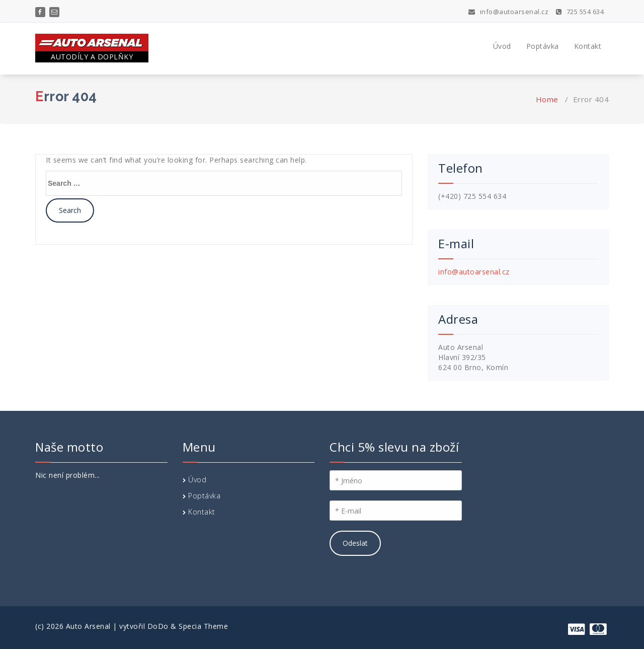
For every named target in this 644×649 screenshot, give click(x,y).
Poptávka (542, 46)
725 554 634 (580, 11)
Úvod (502, 46)
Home (547, 99)
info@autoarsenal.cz (508, 11)
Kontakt (588, 46)
